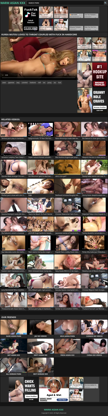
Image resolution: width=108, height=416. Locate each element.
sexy (18, 82)
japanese (11, 82)
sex (44, 82)
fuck (59, 82)
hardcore (33, 82)
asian (4, 82)
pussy (49, 82)
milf (39, 82)
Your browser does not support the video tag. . (38, 58)
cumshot (24, 82)
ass (55, 82)
